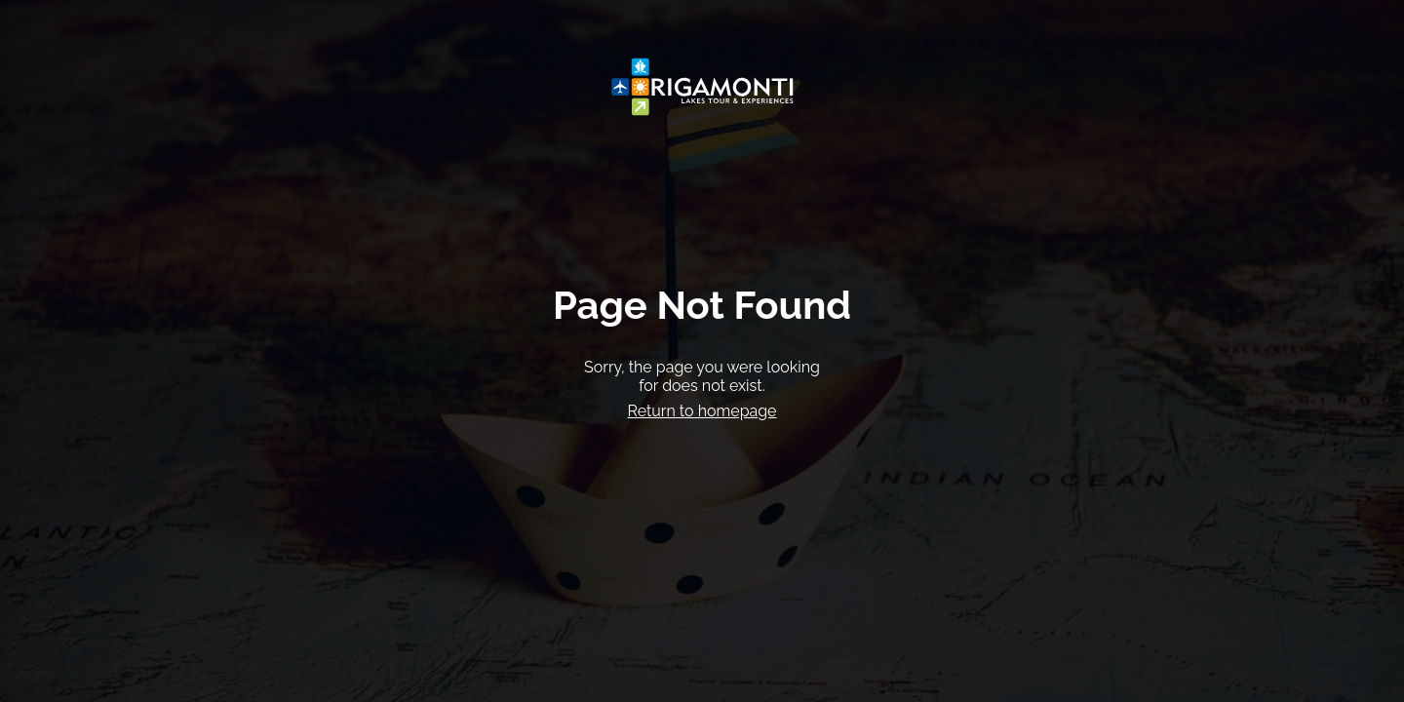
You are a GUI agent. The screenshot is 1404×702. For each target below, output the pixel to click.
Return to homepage (701, 411)
